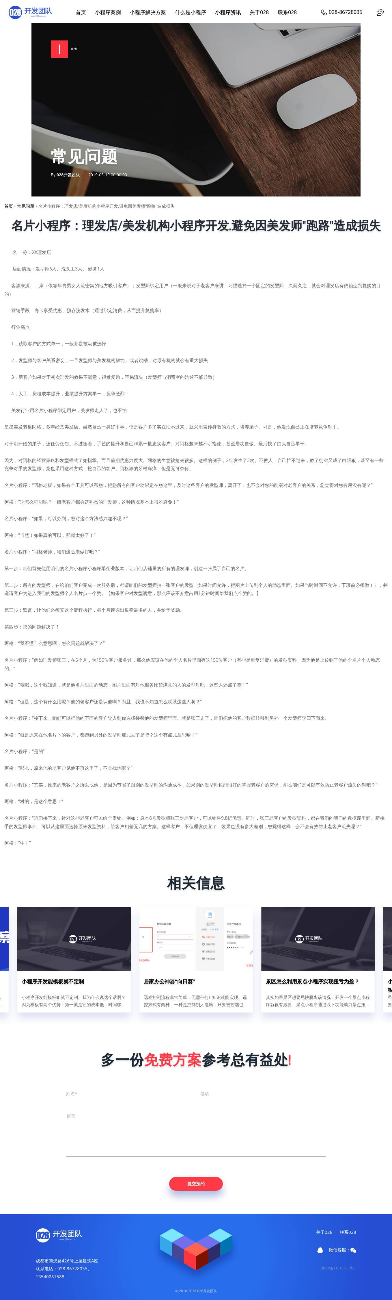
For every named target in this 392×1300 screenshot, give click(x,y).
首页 (81, 12)
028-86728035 (341, 11)
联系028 (287, 12)
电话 (204, 1093)
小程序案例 (108, 12)
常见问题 (25, 206)
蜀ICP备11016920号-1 (338, 1268)
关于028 (259, 12)
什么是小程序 (190, 12)
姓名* (71, 1093)
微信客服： (342, 1250)
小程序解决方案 (148, 12)
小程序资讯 (228, 12)
